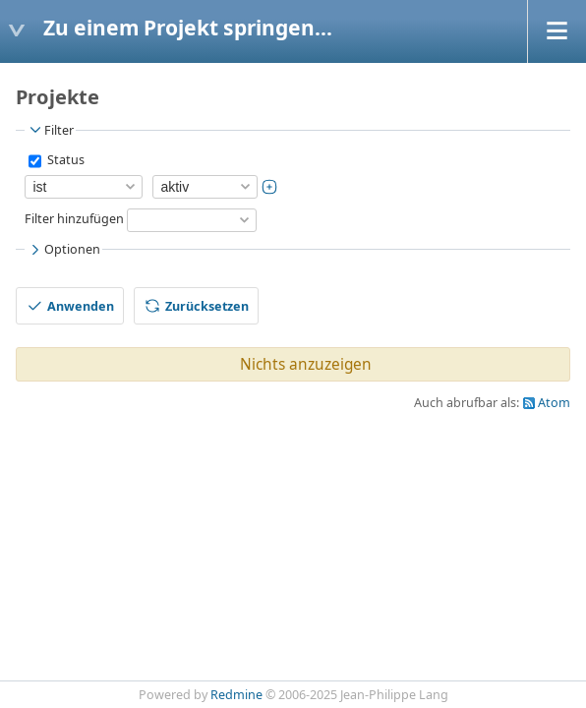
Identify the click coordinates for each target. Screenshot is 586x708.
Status (64, 159)
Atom (554, 402)
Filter (50, 130)
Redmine (236, 694)
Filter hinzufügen (74, 218)
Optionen (63, 250)
